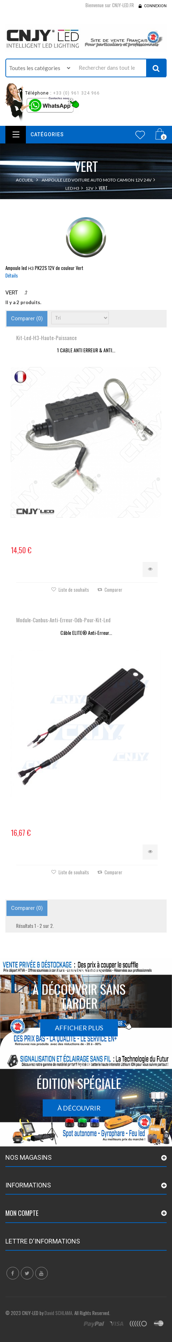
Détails (11, 275)
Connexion (155, 6)
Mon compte (21, 1213)
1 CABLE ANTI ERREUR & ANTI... (86, 350)
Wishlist (140, 135)
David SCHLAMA (58, 1312)
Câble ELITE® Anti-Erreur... (86, 632)
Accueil (24, 180)
